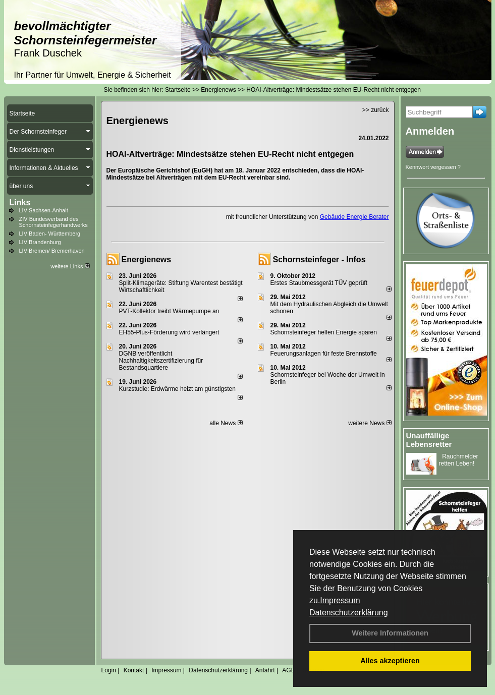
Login (108, 670)
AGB (288, 670)
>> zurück (375, 109)
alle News (225, 423)
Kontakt (134, 670)
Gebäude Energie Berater (354, 216)
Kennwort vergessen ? (433, 167)
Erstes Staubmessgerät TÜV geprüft (319, 282)
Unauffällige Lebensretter (429, 439)
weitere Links (69, 266)
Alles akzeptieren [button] (390, 661)
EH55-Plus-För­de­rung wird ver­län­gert (169, 332)
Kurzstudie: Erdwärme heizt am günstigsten (177, 388)
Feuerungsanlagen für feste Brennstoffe (323, 353)
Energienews (147, 259)
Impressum (340, 600)
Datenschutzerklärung (348, 612)
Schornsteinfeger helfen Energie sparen (323, 332)
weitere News (369, 423)
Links (20, 202)
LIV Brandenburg (40, 242)
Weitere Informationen (390, 633)
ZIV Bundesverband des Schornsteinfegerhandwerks (53, 222)
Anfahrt (265, 670)
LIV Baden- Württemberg (50, 233)
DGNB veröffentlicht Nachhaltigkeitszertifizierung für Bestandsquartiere (161, 360)
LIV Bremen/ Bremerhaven (52, 251)
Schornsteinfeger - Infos (319, 259)
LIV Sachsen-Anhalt (43, 210)
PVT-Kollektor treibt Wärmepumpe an (169, 311)
